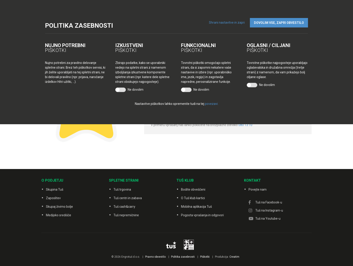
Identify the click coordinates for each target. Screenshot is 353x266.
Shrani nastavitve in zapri (227, 22)
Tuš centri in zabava (127, 198)
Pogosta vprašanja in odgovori (202, 215)
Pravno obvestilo (155, 256)
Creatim (234, 256)
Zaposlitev (53, 198)
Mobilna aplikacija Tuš (196, 206)
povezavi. (211, 104)
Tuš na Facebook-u (268, 202)
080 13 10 (245, 125)
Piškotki (205, 256)
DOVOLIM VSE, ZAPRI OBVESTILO (279, 23)
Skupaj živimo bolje (59, 206)
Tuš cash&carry (124, 206)
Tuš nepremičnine (126, 215)
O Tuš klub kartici (193, 198)
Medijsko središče (58, 215)
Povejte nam (258, 189)
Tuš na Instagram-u (269, 210)
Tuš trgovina (122, 189)
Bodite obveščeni (193, 189)
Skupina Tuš (54, 189)
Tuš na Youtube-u (268, 218)
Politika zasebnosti (183, 256)
